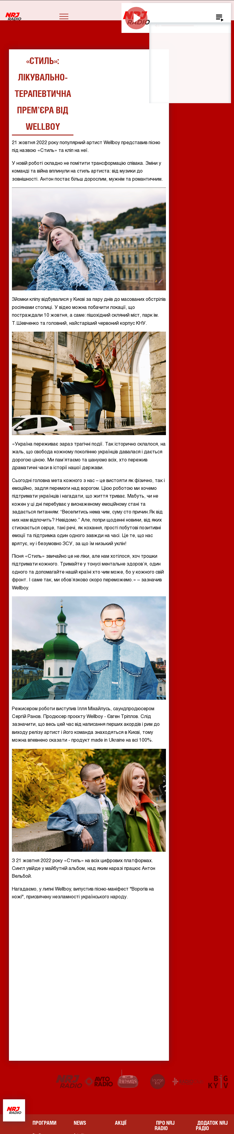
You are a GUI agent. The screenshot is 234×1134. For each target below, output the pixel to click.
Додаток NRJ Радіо (212, 1126)
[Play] (136, 18)
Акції (120, 1123)
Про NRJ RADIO (165, 1126)
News (80, 1123)
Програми (44, 1123)
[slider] (179, 25)
